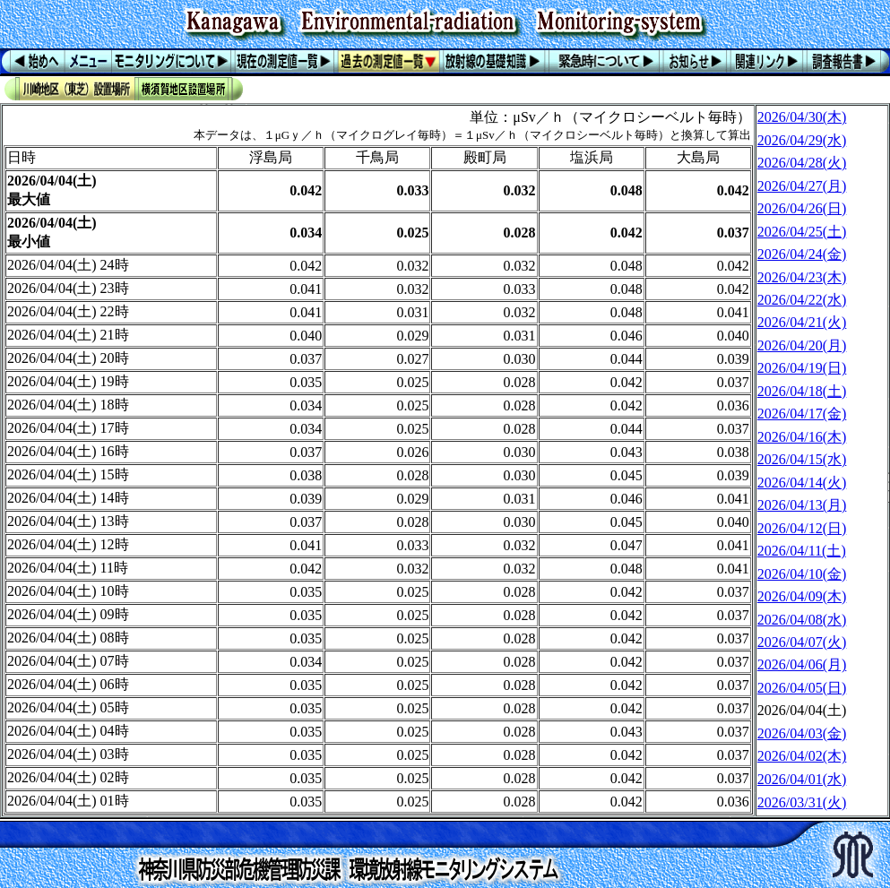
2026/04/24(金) (802, 254)
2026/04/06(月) (802, 664)
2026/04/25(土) (802, 231)
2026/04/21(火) (802, 322)
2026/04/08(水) (802, 619)
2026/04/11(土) (801, 550)
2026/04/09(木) (802, 596)
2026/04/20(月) (802, 345)
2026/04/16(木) (802, 436)
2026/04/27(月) (802, 186)
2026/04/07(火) (802, 642)
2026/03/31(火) (802, 802)
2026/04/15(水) (802, 459)
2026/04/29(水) (802, 140)
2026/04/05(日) (802, 687)
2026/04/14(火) (802, 482)
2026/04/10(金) (802, 574)
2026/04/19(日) (802, 367)
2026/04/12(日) (802, 528)
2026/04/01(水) (802, 779)
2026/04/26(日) (802, 208)
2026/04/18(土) (802, 391)
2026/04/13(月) (802, 505)
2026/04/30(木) (802, 117)
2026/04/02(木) (802, 755)
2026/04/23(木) (802, 277)
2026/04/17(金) (802, 413)
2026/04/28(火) (802, 162)
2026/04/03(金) (802, 733)
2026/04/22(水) (802, 299)
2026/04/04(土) (802, 710)
